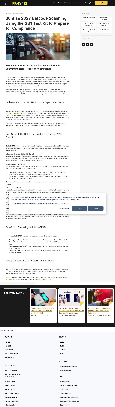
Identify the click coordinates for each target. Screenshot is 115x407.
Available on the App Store (13, 374)
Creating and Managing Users (69, 397)
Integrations (10, 357)
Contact (62, 350)
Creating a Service (65, 393)
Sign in (8, 342)
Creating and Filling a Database (69, 401)
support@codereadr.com (43, 279)
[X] (88, 44)
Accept (80, 208)
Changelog (9, 350)
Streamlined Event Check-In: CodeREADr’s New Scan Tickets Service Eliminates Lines (71, 310)
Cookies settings (63, 208)
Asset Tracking (10, 389)
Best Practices (64, 389)
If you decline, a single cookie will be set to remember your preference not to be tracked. (38, 203)
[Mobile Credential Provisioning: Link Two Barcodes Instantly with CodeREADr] (43, 297)
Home (62, 342)
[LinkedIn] (92, 44)
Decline (96, 208)
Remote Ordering (11, 397)
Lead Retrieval (10, 385)
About (62, 346)
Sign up (8, 346)
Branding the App (65, 405)
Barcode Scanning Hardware (68, 366)
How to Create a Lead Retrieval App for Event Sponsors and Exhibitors (100, 310)
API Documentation (12, 353)
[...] (48, 315)
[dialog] (57, 203)
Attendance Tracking (12, 393)
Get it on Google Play (11, 370)
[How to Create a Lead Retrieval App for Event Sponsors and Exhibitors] (100, 297)
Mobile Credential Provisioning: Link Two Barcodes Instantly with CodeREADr (43, 310)
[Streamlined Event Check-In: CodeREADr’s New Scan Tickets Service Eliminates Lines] (71, 297)
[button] (108, 3)
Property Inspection (12, 401)
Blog (61, 353)
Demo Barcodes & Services (68, 385)
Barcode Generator (65, 370)
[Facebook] (84, 44)
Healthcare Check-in (12, 405)
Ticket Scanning (11, 381)
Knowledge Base (65, 381)
